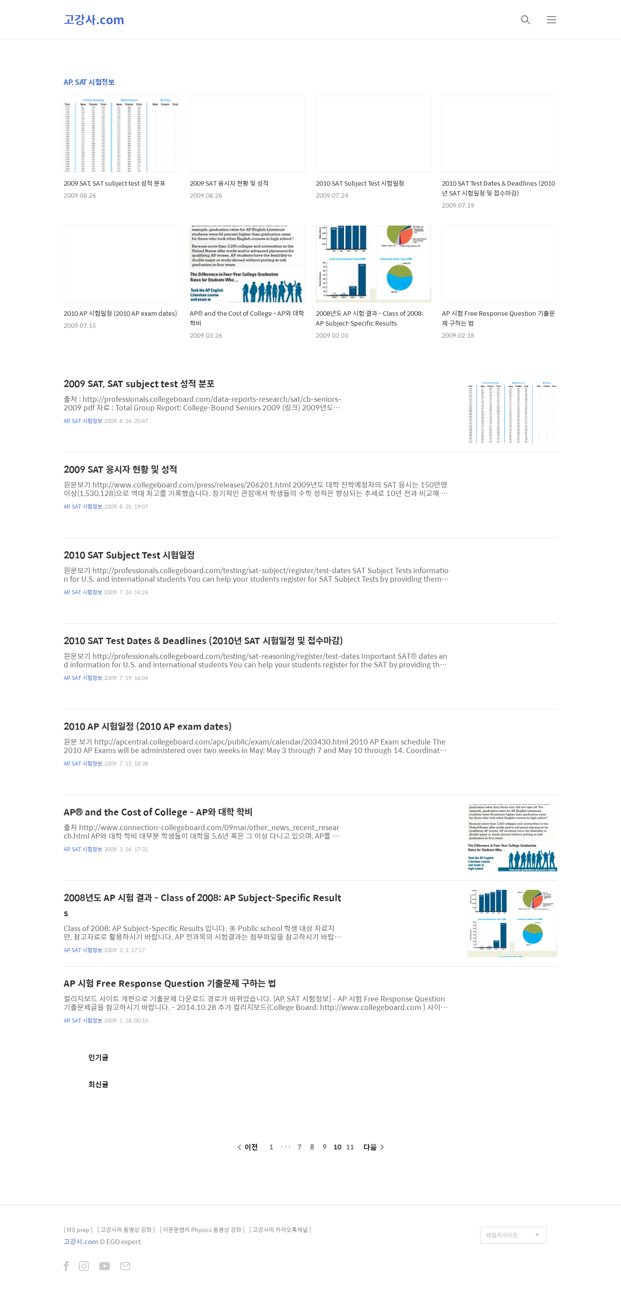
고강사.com (94, 19)
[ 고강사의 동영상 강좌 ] (126, 1229)
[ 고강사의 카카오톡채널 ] (280, 1229)
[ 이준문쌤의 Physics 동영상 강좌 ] (202, 1229)
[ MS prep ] (78, 1229)
